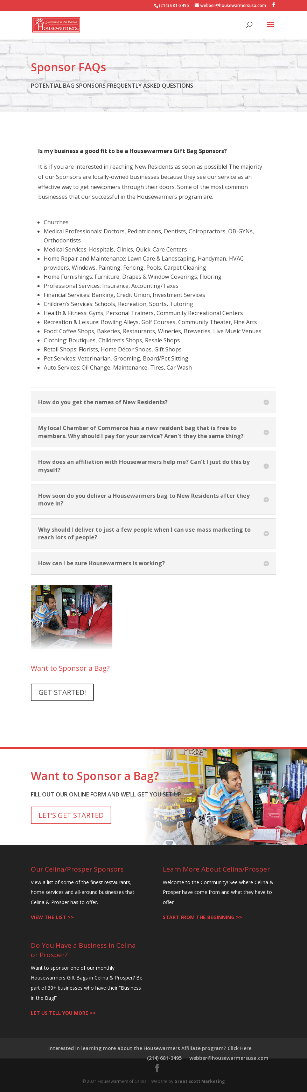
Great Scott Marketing (199, 1081)
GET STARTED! (62, 692)
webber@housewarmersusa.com (228, 1058)
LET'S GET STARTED (71, 815)
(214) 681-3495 (164, 1058)
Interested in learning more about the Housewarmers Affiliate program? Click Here (149, 1048)
